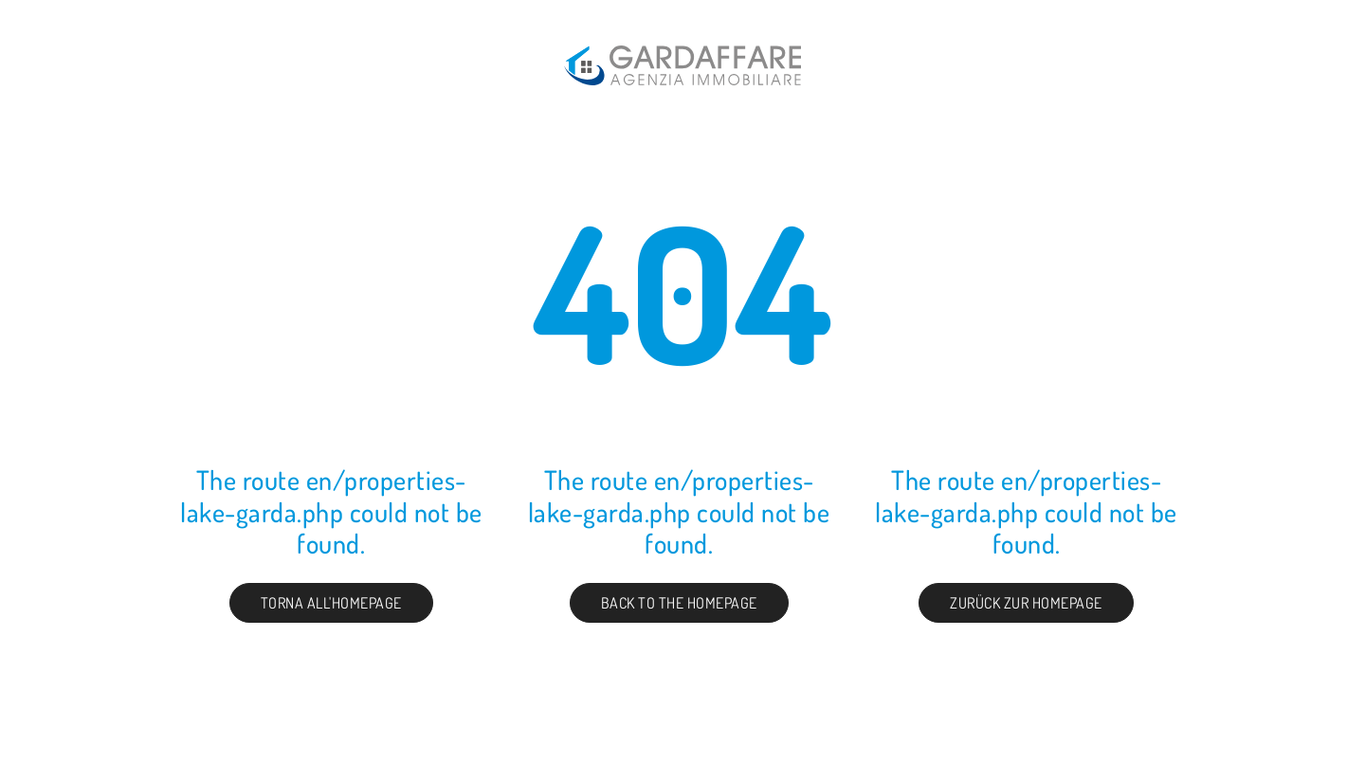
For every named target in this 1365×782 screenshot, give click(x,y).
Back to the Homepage (679, 602)
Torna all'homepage (331, 602)
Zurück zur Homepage (1026, 602)
